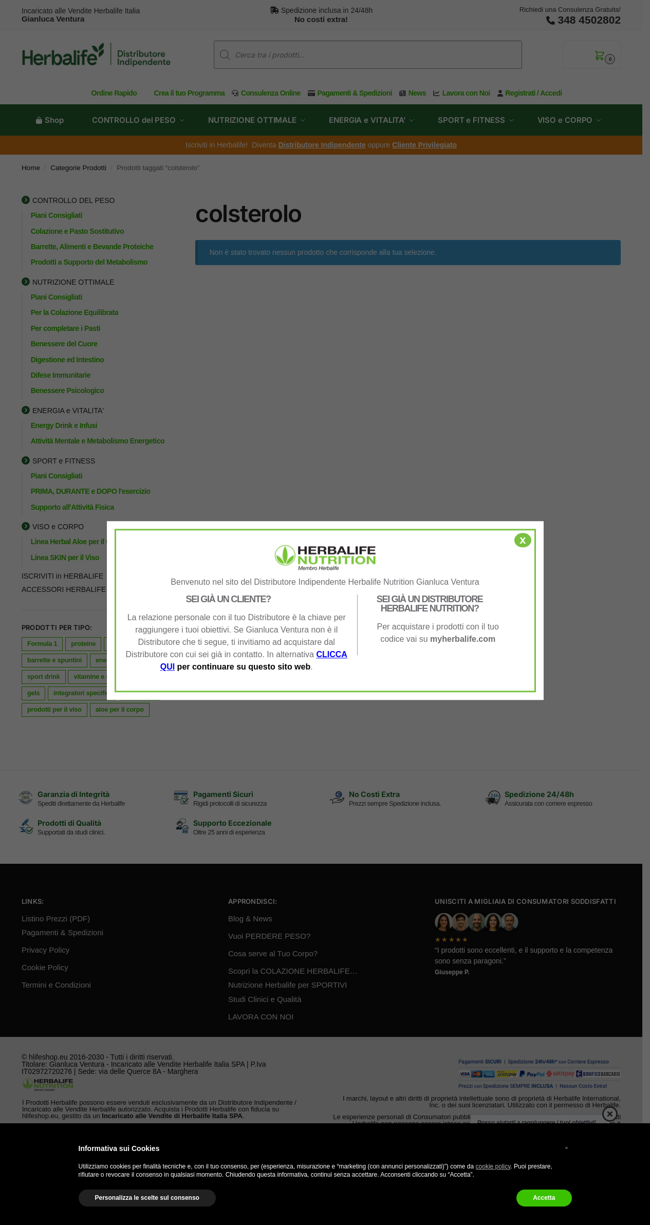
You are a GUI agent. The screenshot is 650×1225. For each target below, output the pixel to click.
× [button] (566, 1147)
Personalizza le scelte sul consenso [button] (147, 1197)
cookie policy (493, 1166)
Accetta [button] (544, 1197)
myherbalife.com (462, 639)
